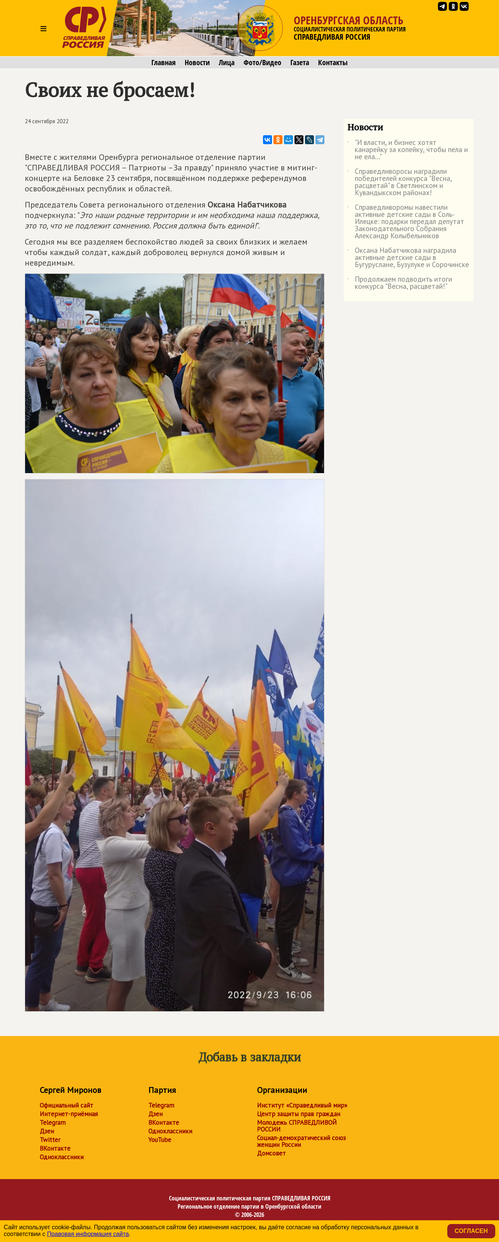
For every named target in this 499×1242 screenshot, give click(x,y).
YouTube (159, 1139)
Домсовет (271, 1153)
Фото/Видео (262, 62)
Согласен (471, 1231)
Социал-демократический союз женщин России (301, 1141)
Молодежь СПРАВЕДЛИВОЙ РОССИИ (297, 1126)
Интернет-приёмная (69, 1114)
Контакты (333, 62)
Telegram (53, 1122)
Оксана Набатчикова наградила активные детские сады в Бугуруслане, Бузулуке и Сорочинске (408, 258)
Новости (197, 62)
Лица (227, 62)
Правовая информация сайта (88, 1234)
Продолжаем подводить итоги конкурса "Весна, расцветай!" (399, 283)
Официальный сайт (66, 1105)
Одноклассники (62, 1157)
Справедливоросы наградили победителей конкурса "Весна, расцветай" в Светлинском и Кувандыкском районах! (399, 182)
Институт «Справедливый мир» (302, 1105)
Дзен (47, 1131)
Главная (163, 62)
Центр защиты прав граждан (298, 1114)
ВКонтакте (55, 1148)
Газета (299, 62)
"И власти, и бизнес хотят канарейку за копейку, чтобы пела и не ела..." (407, 150)
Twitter (50, 1139)
